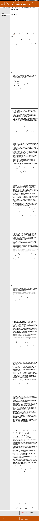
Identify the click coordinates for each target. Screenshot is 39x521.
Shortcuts (18, 0)
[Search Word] (29, 0)
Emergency (22, 512)
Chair (2, 10)
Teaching (2, 13)
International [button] (31, 2)
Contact (24, 0)
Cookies (22, 519)
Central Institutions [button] (21, 2)
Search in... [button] (35, 0)
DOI (14, 34)
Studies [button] (27, 2)
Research (2, 11)
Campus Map (31, 512)
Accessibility (26, 519)
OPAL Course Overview (4, 18)
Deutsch (15, 0)
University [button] (12, 2)
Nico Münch (2, 518)
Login (21, 0)
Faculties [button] (16, 2)
